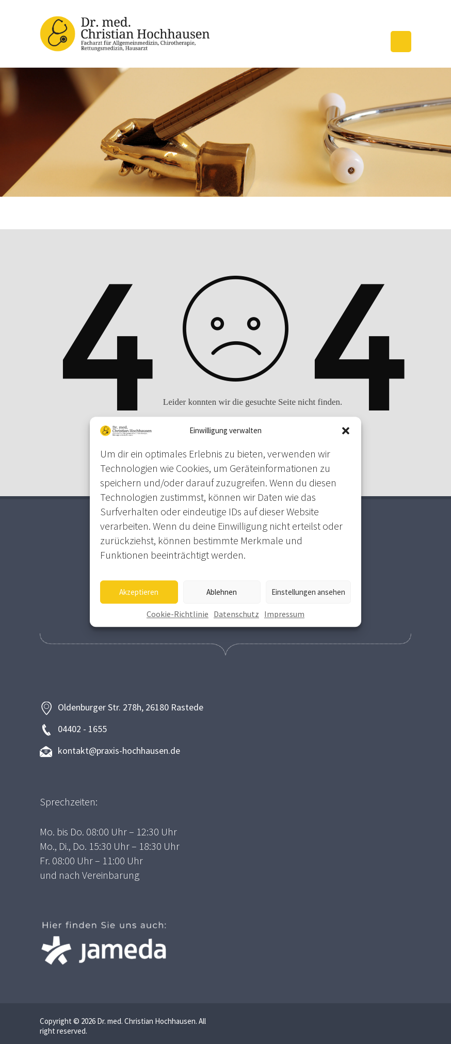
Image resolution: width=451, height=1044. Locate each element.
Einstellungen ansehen (308, 592)
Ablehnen (221, 592)
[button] (346, 430)
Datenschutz (236, 614)
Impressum (284, 614)
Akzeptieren (138, 592)
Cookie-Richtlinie (177, 614)
